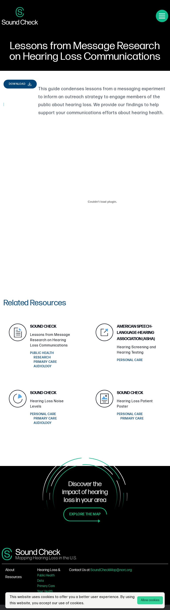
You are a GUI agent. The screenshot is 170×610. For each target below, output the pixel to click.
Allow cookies (150, 600)
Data (40, 581)
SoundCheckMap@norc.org (111, 570)
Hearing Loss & (48, 570)
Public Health (46, 575)
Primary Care (46, 586)
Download (20, 84)
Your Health (45, 591)
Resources (13, 577)
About (9, 570)
